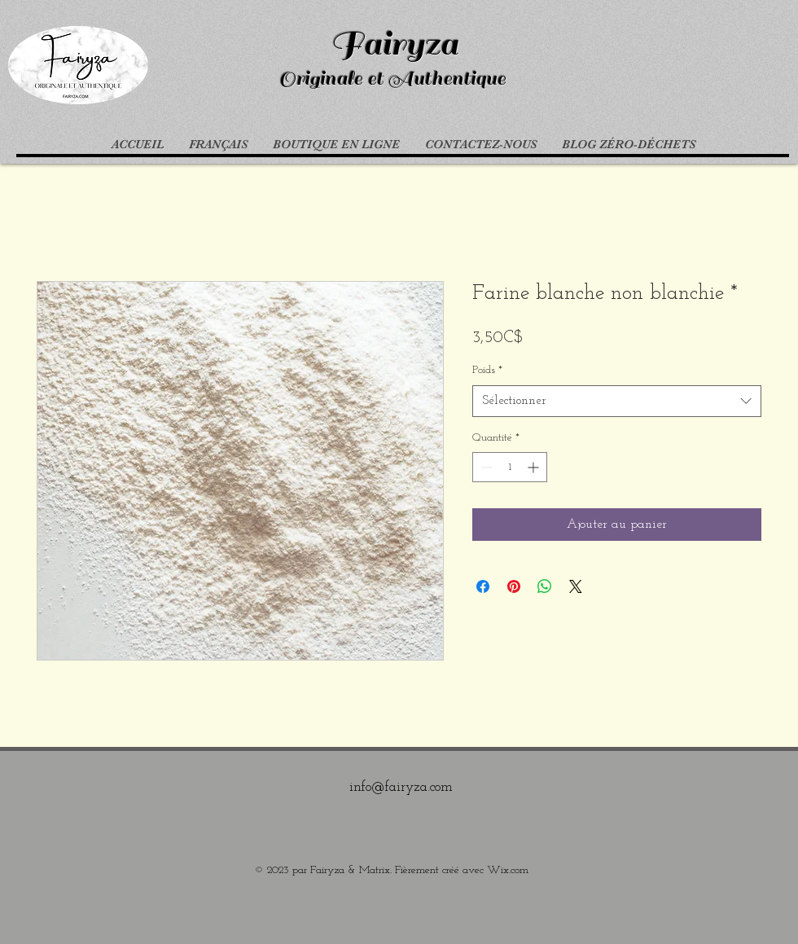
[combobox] (616, 401)
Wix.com (507, 870)
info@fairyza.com (401, 787)
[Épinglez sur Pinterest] (514, 586)
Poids (487, 370)
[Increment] (534, 467)
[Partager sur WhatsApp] (545, 586)
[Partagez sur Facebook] (483, 586)
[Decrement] (485, 467)
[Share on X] (575, 586)
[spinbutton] (509, 467)
